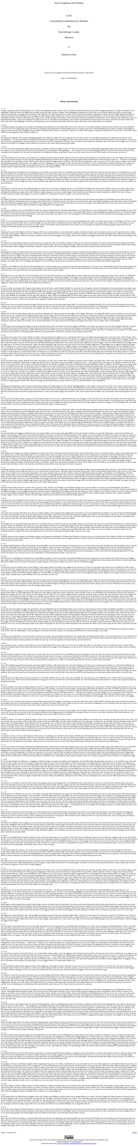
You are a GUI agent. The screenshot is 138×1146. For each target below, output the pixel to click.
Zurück (134, 1132)
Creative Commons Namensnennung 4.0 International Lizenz (76, 1143)
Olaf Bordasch (76, 1141)
